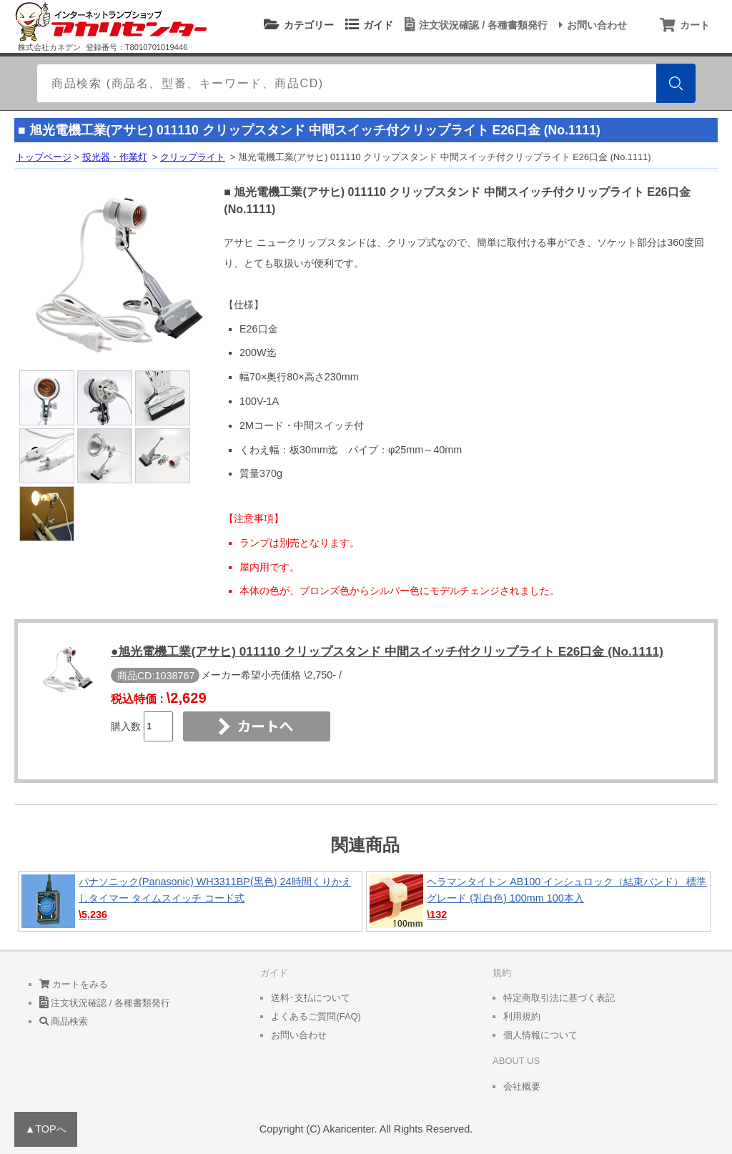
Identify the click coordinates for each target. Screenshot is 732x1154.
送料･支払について (310, 997)
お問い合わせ (591, 25)
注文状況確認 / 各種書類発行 (474, 25)
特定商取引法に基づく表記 (559, 997)
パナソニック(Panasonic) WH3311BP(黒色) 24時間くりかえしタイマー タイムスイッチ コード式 (190, 901)
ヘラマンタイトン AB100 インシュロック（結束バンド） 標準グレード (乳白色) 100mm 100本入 (538, 901)
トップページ (43, 157)
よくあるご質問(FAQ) (316, 1016)
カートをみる (74, 984)
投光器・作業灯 (114, 157)
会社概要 (521, 1086)
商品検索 (64, 1021)
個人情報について (540, 1035)
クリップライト (192, 157)
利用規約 (521, 1016)
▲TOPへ (45, 1129)
